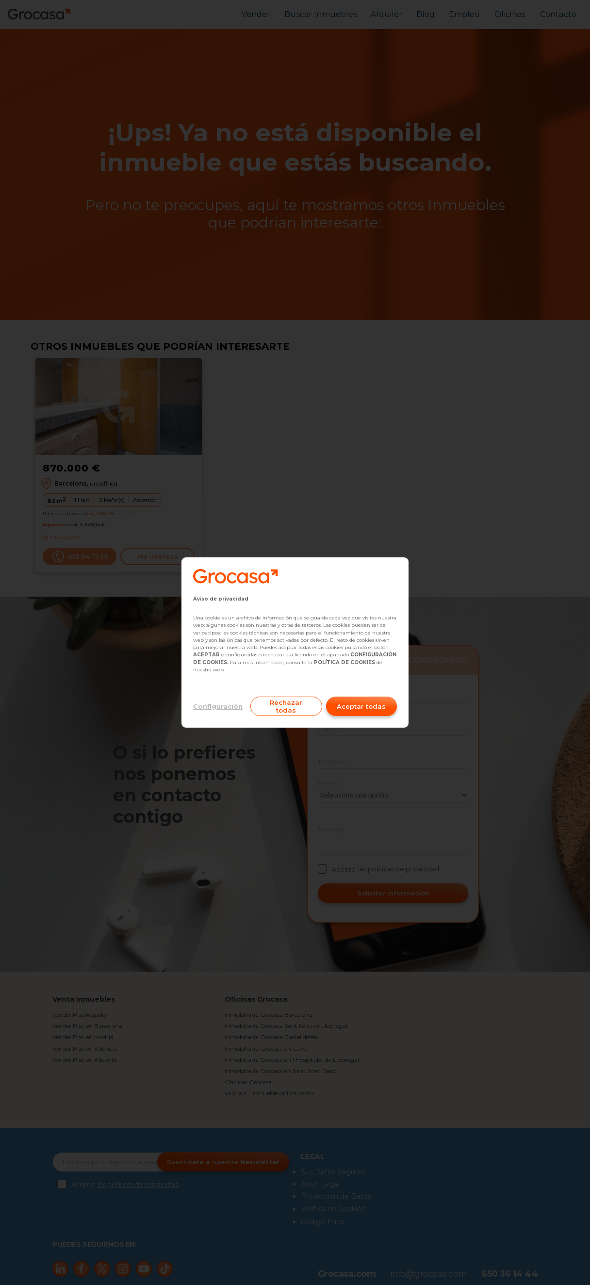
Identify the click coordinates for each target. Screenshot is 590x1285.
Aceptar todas (361, 706)
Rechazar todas (286, 706)
